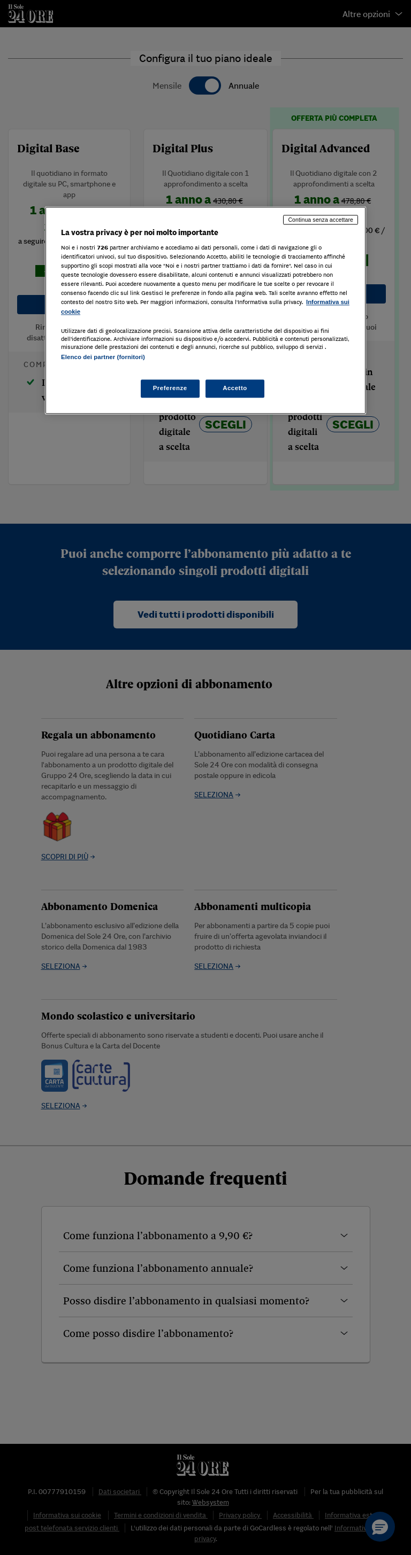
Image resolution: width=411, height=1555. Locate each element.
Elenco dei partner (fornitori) (103, 357)
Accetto (235, 388)
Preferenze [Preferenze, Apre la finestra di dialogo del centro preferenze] (170, 388)
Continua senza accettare (320, 219)
